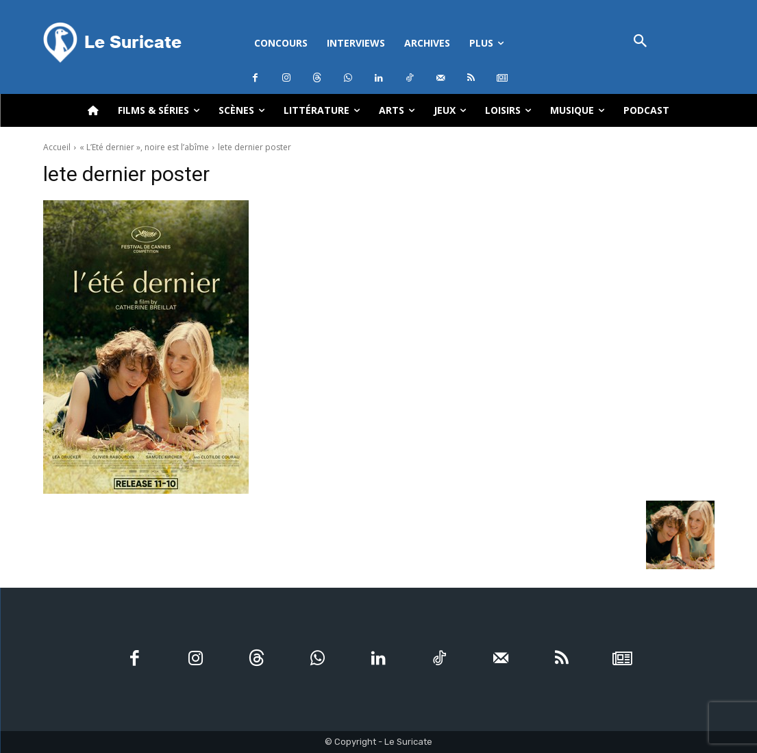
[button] (641, 42)
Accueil (57, 147)
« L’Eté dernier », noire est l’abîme (144, 147)
